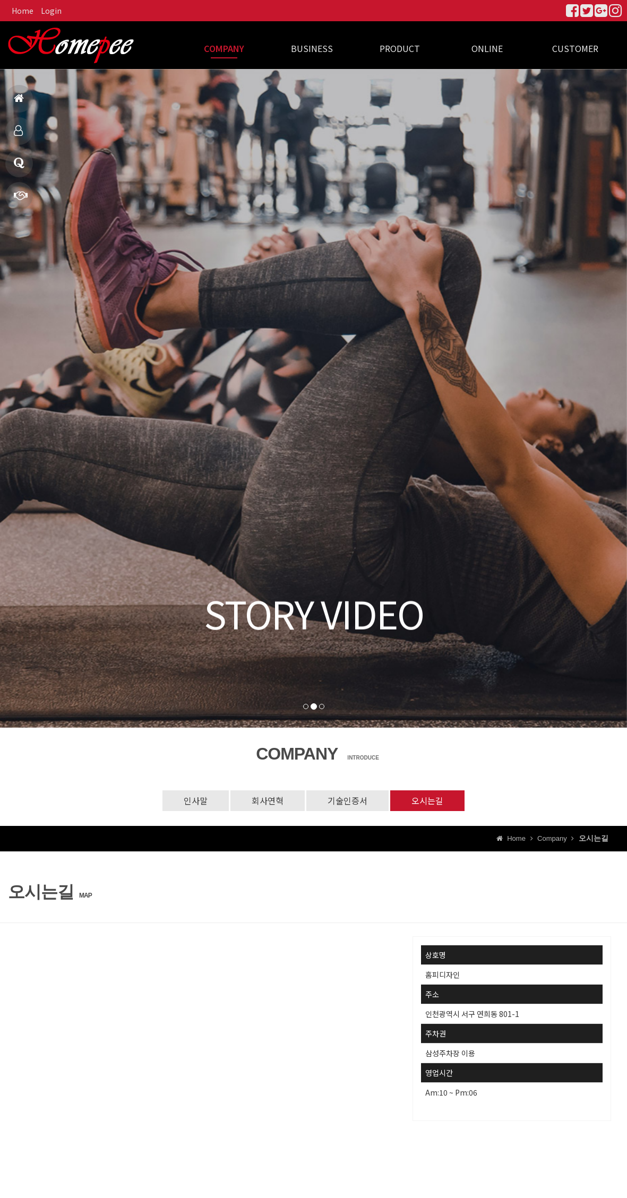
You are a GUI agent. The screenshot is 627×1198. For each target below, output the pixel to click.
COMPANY (224, 48)
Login (51, 10)
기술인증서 (347, 800)
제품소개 (18, 135)
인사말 (196, 800)
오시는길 (427, 800)
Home (22, 10)
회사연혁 (268, 800)
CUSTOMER (575, 48)
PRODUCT (400, 48)
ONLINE (487, 48)
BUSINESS (312, 48)
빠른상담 (21, 200)
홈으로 (19, 103)
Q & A (19, 167)
